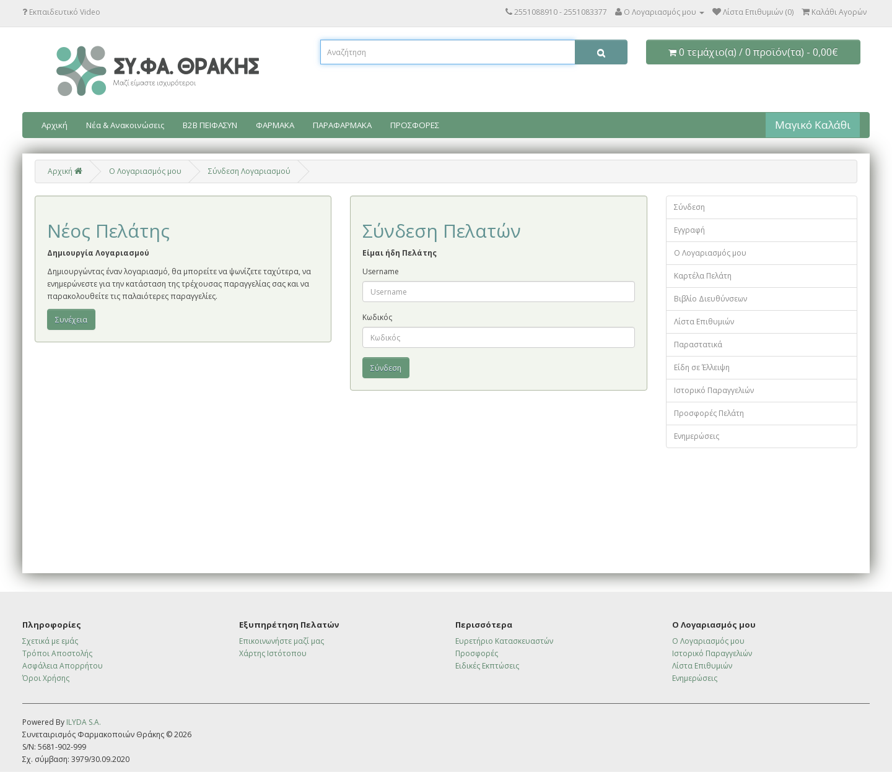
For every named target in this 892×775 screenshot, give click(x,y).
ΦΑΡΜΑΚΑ (275, 125)
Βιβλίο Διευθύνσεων (710, 298)
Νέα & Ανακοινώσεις (125, 125)
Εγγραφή (689, 230)
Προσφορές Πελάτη (709, 413)
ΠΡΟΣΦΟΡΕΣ (414, 125)
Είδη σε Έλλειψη (702, 367)
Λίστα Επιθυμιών (704, 321)
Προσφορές (476, 653)
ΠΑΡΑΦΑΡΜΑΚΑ (342, 125)
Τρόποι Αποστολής (57, 653)
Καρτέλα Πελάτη (703, 276)
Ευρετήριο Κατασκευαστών (504, 641)
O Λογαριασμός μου (145, 171)
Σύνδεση (689, 207)
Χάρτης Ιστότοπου (273, 653)
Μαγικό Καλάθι (812, 125)
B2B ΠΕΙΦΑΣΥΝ (210, 125)
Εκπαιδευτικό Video (61, 12)
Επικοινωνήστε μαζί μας (281, 641)
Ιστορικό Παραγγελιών (714, 390)
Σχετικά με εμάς (50, 641)
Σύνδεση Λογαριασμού (249, 171)
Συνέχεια (71, 319)
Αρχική (55, 125)
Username (380, 271)
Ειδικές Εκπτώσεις (487, 665)
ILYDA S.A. (83, 722)
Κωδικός (377, 317)
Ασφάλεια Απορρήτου (62, 665)
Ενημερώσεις (696, 436)
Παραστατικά (698, 344)
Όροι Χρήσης (45, 678)
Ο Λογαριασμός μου (710, 253)
